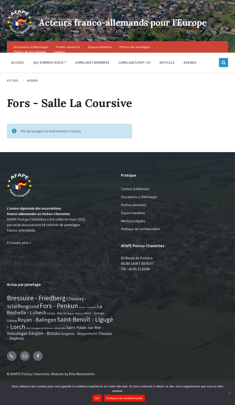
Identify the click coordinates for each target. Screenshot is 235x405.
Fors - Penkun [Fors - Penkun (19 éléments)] (59, 313)
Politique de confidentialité (140, 237)
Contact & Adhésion (135, 196)
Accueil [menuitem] (17, 70)
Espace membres (133, 221)
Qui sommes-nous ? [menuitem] (49, 70)
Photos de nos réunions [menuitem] (30, 59)
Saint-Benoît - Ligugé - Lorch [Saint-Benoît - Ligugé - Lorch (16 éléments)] (60, 330)
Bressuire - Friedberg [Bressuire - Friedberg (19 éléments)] (36, 305)
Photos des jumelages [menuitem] (135, 55)
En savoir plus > (19, 250)
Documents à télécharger (139, 204)
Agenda (32, 88)
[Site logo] (18, 34)
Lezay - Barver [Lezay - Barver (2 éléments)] (57, 321)
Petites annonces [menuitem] (68, 55)
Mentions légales (133, 229)
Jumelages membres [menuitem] (92, 70)
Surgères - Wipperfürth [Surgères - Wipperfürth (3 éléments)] (79, 341)
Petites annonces (133, 213)
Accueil (13, 88)
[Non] (229, 393)
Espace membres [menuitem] (100, 55)
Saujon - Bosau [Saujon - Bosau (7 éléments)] (44, 341)
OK (97, 398)
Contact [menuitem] (59, 59)
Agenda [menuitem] (190, 70)
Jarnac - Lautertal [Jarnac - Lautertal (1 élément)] (87, 314)
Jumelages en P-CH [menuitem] (134, 70)
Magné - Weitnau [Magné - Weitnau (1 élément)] (75, 321)
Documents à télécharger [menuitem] (31, 55)
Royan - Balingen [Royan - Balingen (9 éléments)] (37, 327)
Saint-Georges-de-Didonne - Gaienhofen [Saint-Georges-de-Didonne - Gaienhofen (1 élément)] (46, 335)
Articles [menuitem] (166, 70)
